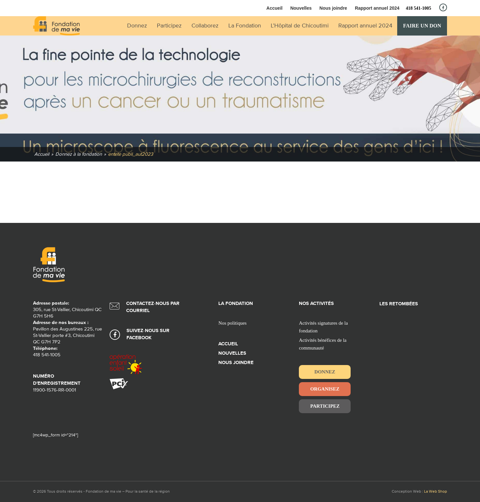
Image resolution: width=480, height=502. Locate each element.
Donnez (324, 371)
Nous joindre (333, 8)
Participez (325, 406)
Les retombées (398, 303)
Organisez (324, 389)
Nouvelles (300, 8)
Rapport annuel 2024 (377, 8)
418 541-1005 (418, 8)
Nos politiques (232, 323)
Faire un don (422, 25)
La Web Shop (435, 492)
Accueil (275, 8)
